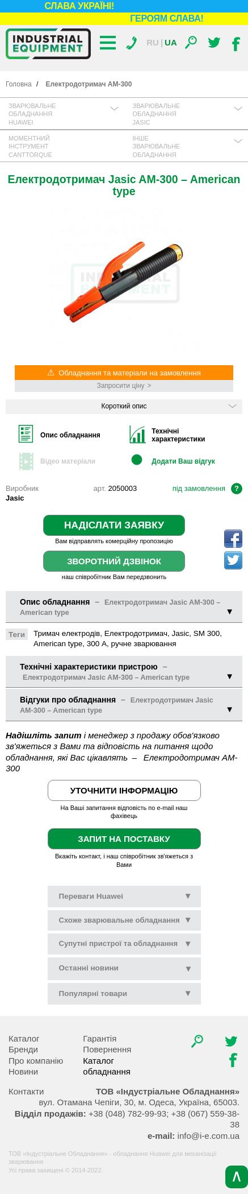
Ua (171, 42)
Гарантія (99, 1038)
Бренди (23, 1049)
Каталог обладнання (106, 1066)
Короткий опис (169, 406)
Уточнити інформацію (124, 790)
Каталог (24, 1038)
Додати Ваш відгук (183, 461)
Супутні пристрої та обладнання (125, 943)
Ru (152, 42)
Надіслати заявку (114, 525)
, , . (139, 1102)
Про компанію (36, 1060)
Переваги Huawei (125, 896)
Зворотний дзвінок (114, 561)
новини (89, 968)
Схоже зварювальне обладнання (125, 920)
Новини (23, 1071)
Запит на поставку (124, 839)
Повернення (107, 1049)
